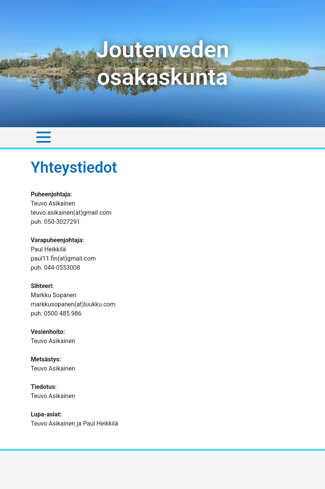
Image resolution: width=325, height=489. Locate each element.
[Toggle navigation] (43, 137)
